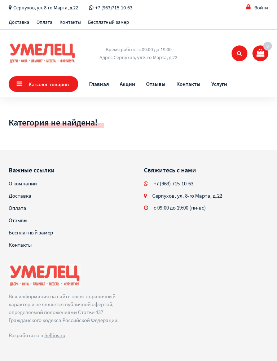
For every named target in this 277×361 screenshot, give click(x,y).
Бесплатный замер (108, 22)
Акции (127, 83)
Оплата (44, 22)
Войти (257, 7)
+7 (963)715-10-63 (113, 7)
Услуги (219, 83)
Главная (99, 83)
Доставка (19, 22)
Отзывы (156, 83)
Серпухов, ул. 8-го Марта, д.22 (45, 7)
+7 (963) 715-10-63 (173, 183)
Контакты (70, 22)
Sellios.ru (54, 335)
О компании (23, 183)
